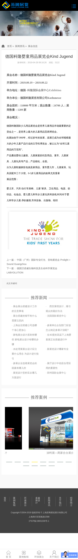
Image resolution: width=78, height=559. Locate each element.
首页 (9, 46)
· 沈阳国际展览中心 (56, 315)
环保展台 (25, 501)
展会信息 (33, 46)
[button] (9, 462)
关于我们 (60, 501)
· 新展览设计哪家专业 (57, 349)
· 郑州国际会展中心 (56, 372)
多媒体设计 (37, 500)
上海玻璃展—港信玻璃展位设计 (39, 452)
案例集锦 (14, 501)
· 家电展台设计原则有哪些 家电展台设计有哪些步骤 (25, 339)
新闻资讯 (20, 46)
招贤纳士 (71, 501)
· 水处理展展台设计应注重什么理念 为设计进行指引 (25, 354)
